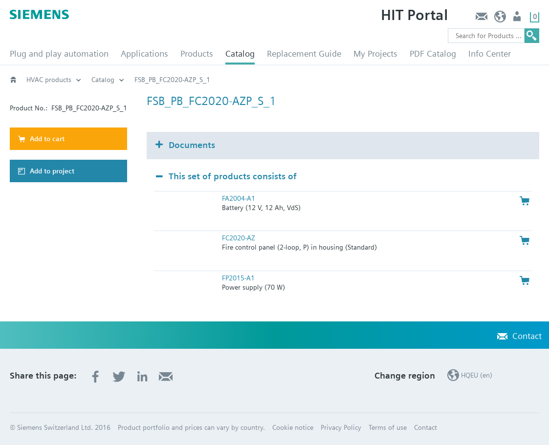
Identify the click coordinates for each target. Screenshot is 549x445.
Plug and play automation (59, 53)
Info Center (489, 53)
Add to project (52, 171)
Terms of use (388, 427)
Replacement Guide (304, 53)
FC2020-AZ (238, 238)
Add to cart (47, 139)
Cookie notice (292, 427)
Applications (144, 53)
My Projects (375, 53)
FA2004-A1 (238, 198)
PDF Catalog (433, 53)
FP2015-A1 (238, 278)
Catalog (240, 53)
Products (196, 53)
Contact (527, 336)
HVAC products (48, 80)
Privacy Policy (341, 427)
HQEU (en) (476, 375)
